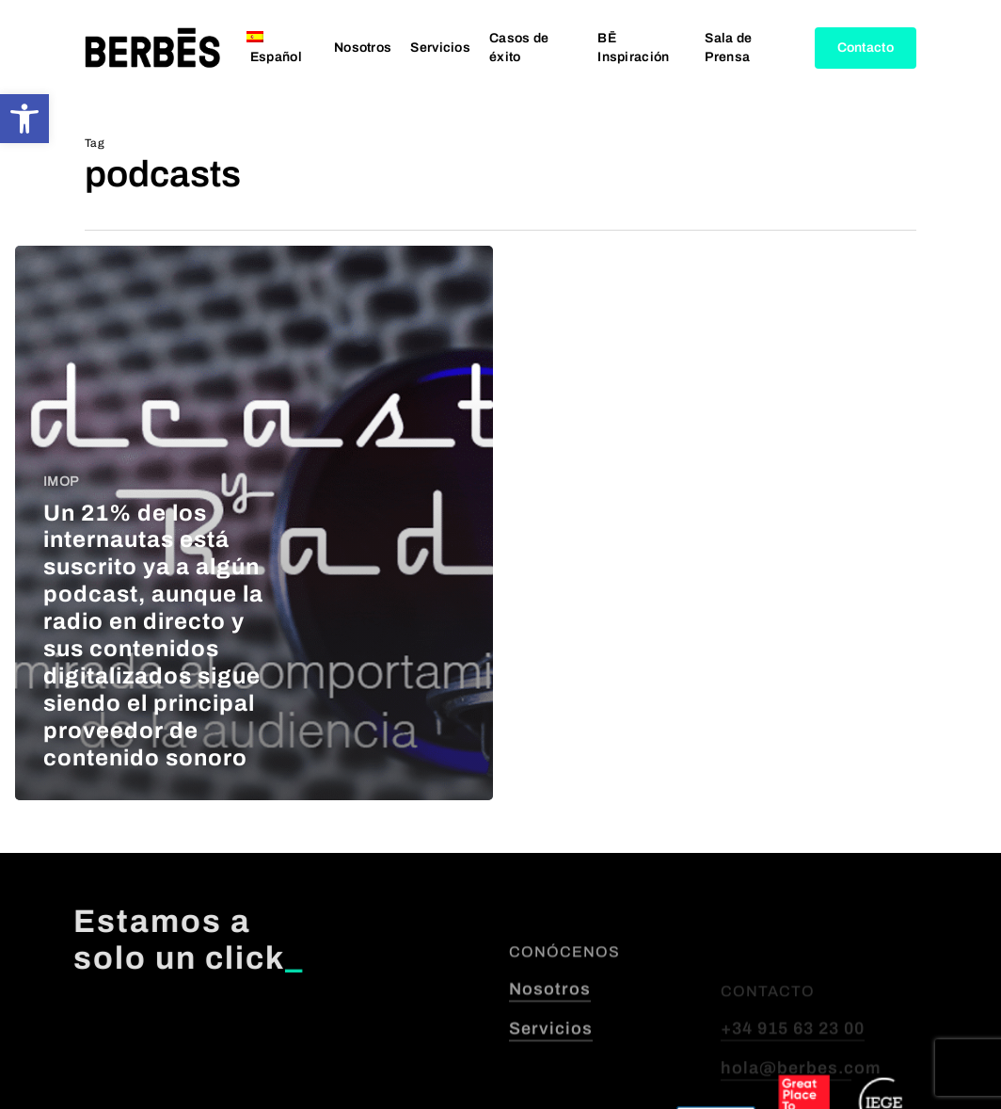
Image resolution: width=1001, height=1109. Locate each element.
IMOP (60, 481)
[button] (24, 118)
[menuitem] (280, 48)
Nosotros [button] (550, 1039)
